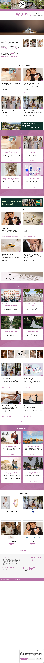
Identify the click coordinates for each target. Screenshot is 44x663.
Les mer (11, 518)
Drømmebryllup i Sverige (11, 331)
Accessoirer (10, 187)
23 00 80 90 (37, 13)
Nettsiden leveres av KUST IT (16, 579)
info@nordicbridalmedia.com (37, 15)
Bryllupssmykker (30, 236)
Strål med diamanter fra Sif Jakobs (32, 227)
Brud (9, 160)
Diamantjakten (5, 33)
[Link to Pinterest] (6, 14)
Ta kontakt (41, 10)
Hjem (26, 10)
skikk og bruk (7, 47)
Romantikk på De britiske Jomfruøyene (11, 473)
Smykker (17, 236)
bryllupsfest (11, 48)
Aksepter (24, 658)
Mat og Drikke (30, 416)
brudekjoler (15, 46)
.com (12, 570)
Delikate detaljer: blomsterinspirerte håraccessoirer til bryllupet (11, 179)
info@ (5, 570)
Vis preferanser (39, 658)
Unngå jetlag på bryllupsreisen (32, 446)
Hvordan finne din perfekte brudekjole (32, 151)
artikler (17, 45)
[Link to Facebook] (2, 14)
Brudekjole (11, 160)
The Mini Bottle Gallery (29, 111)
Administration (10, 579)
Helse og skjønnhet (33, 187)
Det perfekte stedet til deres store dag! (33, 304)
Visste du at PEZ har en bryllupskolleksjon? (29, 379)
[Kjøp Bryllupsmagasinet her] (7, 60)
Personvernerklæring (31, 660)
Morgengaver (14, 236)
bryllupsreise (17, 48)
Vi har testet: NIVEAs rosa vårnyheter (32, 179)
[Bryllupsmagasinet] (22, 14)
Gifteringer (3, 236)
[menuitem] (26, 10)
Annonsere (31, 10)
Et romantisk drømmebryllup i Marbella (32, 473)
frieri (7, 48)
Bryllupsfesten (4, 387)
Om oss (36, 10)
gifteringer (3, 47)
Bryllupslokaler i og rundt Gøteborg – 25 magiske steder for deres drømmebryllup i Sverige (10, 407)
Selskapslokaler (9, 387)
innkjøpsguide (5, 50)
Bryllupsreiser (10, 454)
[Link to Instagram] (4, 14)
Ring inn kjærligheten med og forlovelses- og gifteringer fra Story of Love (32, 256)
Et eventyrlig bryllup (33, 331)
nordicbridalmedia (9, 570)
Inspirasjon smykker (8, 236)
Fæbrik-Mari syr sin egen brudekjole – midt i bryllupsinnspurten (11, 84)
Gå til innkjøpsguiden (22, 550)
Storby (36, 454)
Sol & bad (33, 454)
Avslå (31, 658)
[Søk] (39, 19)
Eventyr (13, 454)
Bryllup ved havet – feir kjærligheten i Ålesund (29, 406)
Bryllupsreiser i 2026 (11, 446)
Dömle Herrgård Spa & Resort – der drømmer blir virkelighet (11, 304)
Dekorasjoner (30, 387)
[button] (42, 650)
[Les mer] (22, 193)
